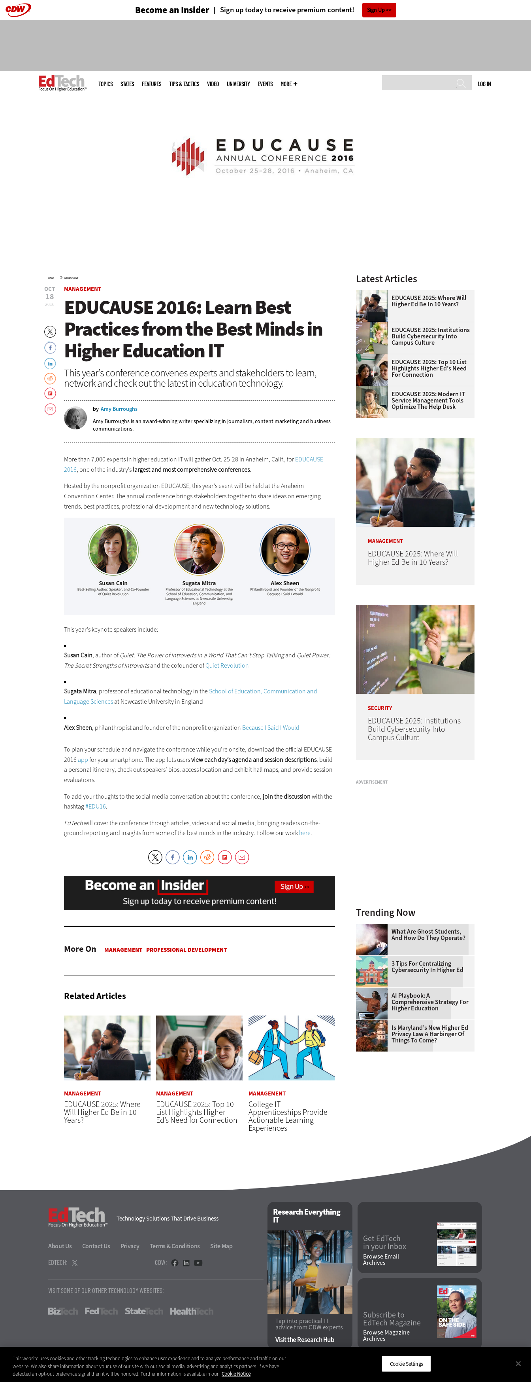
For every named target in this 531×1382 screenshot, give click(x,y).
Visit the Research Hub (304, 1340)
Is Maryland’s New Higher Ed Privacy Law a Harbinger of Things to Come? (430, 1034)
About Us (60, 1246)
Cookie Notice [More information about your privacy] (236, 1374)
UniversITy (238, 84)
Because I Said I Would (270, 727)
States (127, 84)
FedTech (101, 1311)
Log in (484, 83)
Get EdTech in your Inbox (384, 1243)
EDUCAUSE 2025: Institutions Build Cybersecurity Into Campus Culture (431, 336)
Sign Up (376, 10)
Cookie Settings (406, 1363)
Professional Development (186, 950)
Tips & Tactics (184, 84)
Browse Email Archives (381, 1259)
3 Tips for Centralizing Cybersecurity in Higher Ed (427, 967)
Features (151, 84)
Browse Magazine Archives (386, 1336)
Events (265, 84)
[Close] (518, 1363)
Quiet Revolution (227, 665)
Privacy (130, 1246)
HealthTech (191, 1311)
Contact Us (96, 1246)
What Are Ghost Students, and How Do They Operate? (428, 934)
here (305, 833)
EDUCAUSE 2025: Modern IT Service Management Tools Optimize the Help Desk (428, 400)
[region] (265, 1364)
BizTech (63, 1311)
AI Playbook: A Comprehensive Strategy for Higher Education (430, 1002)
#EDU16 (95, 806)
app (83, 760)
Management (71, 278)
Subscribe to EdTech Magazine (392, 1319)
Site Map (221, 1246)
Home (51, 278)
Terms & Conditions (175, 1246)
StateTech (144, 1311)
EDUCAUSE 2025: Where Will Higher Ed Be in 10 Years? (429, 301)
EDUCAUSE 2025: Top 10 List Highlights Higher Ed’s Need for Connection (429, 368)
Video (213, 84)
